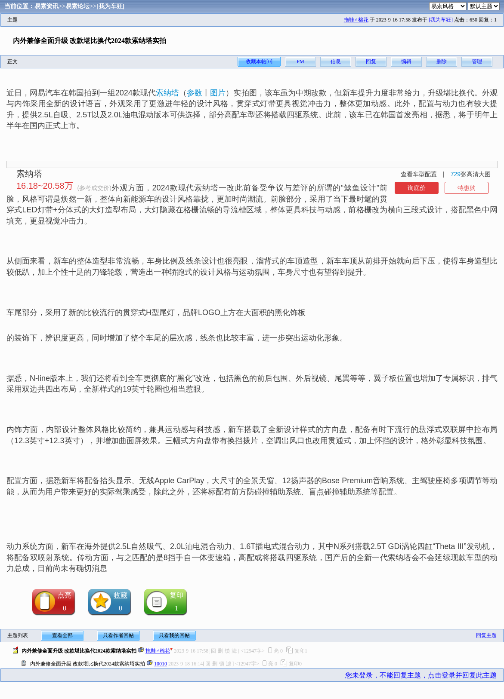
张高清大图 (471, 174)
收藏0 (120, 602)
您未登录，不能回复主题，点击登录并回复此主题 (421, 675)
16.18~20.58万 (44, 185)
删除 (441, 61)
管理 (477, 61)
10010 (160, 664)
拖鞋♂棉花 (356, 20)
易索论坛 (77, 6)
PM (300, 61)
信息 (336, 61)
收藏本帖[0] (259, 61)
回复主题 (486, 635)
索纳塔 (167, 93)
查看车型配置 (419, 174)
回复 (371, 61)
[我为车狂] (110, 6)
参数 (194, 93)
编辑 (406, 61)
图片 (218, 93)
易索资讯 (46, 6)
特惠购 (467, 187)
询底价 (417, 187)
